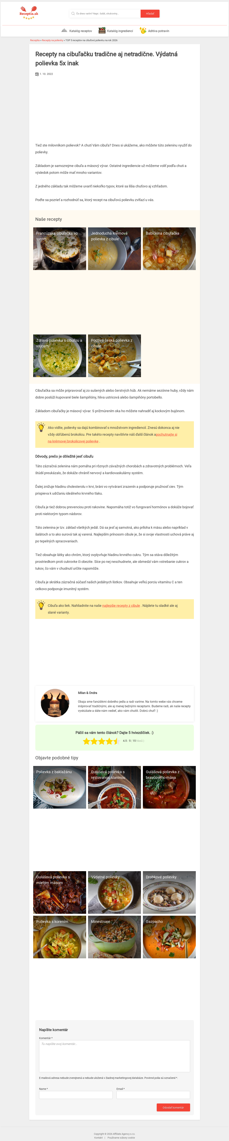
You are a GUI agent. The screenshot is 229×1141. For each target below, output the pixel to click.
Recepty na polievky (52, 40)
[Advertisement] (114, 105)
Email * (120, 1088)
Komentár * (46, 1038)
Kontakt (98, 1137)
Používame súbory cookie (121, 1137)
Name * (43, 1088)
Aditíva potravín (154, 30)
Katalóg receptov (76, 30)
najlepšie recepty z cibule (121, 606)
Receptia (35, 40)
